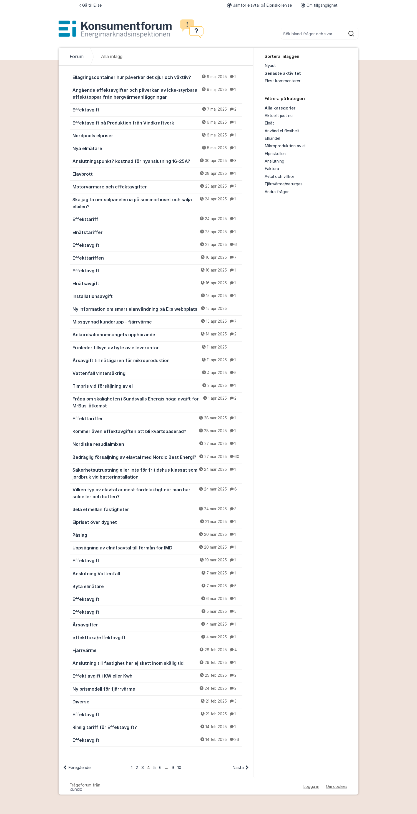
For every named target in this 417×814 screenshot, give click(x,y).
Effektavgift (157, 109)
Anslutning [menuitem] (274, 161)
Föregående (79, 767)
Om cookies (336, 786)
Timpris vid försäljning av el (157, 386)
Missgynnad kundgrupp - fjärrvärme (157, 321)
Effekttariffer (157, 418)
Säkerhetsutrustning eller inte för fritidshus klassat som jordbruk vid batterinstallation (157, 473)
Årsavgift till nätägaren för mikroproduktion (157, 360)
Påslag (157, 535)
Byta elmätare (157, 586)
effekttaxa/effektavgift (157, 637)
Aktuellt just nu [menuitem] (279, 115)
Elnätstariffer (157, 232)
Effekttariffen (157, 258)
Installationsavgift (157, 296)
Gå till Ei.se (90, 5)
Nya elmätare (157, 148)
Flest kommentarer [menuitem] (282, 80)
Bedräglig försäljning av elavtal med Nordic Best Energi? (157, 457)
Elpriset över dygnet (157, 522)
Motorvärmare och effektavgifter (157, 186)
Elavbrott (157, 174)
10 (179, 767)
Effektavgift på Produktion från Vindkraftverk (157, 123)
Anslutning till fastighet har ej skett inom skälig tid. (157, 663)
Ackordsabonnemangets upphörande (157, 334)
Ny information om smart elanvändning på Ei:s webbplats (157, 309)
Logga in (311, 786)
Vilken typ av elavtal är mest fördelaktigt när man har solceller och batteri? (157, 492)
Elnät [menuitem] (269, 123)
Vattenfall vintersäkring (157, 373)
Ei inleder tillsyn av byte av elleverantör (157, 347)
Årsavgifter (157, 624)
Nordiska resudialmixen (157, 444)
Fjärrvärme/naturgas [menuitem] (284, 183)
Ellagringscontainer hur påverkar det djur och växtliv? (157, 77)
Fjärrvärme (157, 650)
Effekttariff (157, 219)
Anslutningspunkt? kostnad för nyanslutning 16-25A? (157, 161)
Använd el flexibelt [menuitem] (282, 130)
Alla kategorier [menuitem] (280, 108)
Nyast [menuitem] (270, 65)
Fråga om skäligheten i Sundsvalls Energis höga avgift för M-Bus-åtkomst (157, 402)
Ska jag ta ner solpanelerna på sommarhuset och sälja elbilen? (157, 202)
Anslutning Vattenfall (157, 573)
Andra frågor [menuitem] (277, 191)
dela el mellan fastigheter (157, 509)
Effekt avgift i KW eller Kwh (157, 676)
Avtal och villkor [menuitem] (279, 176)
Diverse (157, 701)
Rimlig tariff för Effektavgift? (157, 727)
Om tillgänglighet (319, 5)
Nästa (238, 767)
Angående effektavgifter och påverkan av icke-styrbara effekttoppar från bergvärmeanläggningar (157, 93)
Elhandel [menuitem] (272, 138)
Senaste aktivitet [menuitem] (283, 73)
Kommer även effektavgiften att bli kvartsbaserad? (157, 431)
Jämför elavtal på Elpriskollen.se (259, 5)
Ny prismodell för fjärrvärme (157, 689)
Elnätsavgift (157, 283)
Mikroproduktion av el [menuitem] (285, 145)
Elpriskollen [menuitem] (275, 153)
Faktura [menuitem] (272, 168)
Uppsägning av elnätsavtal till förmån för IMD (157, 547)
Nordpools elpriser (157, 135)
